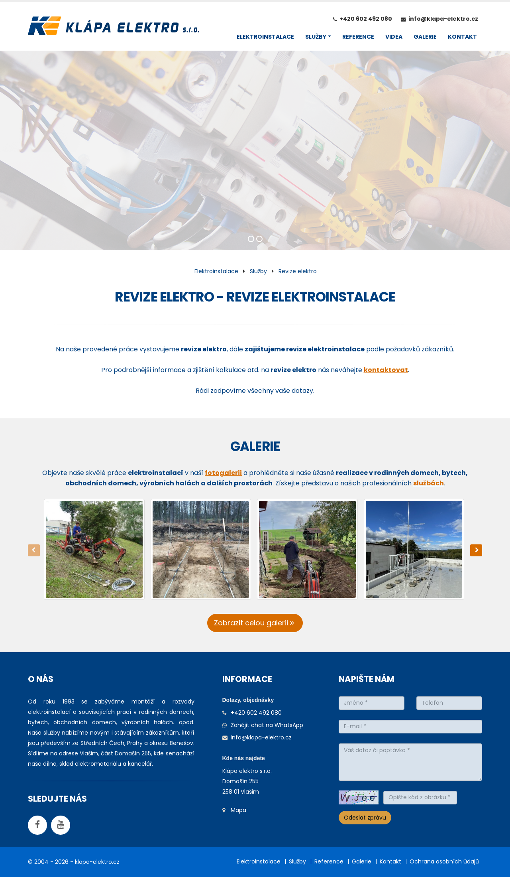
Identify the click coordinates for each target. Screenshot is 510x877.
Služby (258, 271)
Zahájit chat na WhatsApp (267, 725)
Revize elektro (298, 271)
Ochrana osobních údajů (444, 861)
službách (428, 483)
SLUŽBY (315, 37)
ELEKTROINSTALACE (265, 37)
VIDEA (393, 37)
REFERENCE (358, 37)
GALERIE (425, 37)
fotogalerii (223, 472)
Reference (328, 861)
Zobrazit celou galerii (255, 623)
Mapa (238, 810)
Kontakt (390, 861)
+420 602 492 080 (365, 19)
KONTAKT (462, 37)
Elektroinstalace (216, 271)
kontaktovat (386, 369)
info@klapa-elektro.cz (443, 19)
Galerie (361, 861)
